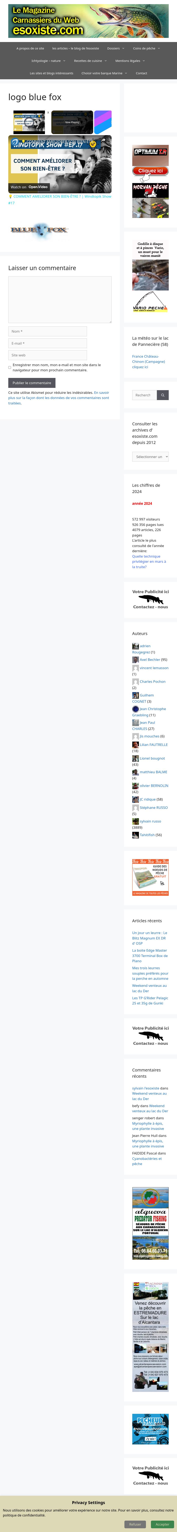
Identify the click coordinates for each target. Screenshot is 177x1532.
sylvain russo (150, 821)
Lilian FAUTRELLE (154, 744)
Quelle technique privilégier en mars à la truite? (149, 561)
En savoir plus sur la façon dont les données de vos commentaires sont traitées (58, 397)
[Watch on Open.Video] (29, 187)
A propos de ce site (30, 48)
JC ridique (148, 799)
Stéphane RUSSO (154, 807)
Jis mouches (150, 736)
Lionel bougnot (152, 758)
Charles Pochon (153, 681)
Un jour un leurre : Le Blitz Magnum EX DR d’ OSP (149, 938)
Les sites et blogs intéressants (51, 73)
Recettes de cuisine (92, 60)
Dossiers (118, 48)
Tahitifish (147, 834)
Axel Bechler (150, 659)
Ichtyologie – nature (51, 60)
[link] (15, 142)
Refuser (135, 1524)
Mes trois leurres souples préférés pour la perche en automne (150, 973)
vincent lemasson (154, 667)
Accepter (162, 1524)
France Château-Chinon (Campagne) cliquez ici (148, 361)
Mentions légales (133, 60)
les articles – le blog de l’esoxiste (75, 48)
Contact (141, 73)
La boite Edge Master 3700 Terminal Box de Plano (150, 955)
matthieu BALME (153, 772)
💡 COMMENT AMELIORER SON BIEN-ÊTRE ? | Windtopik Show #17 (59, 141)
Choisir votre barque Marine (107, 73)
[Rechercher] (163, 395)
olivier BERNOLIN (154, 785)
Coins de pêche (149, 48)
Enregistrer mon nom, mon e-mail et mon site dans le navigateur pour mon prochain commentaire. (57, 367)
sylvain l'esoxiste (145, 1088)
